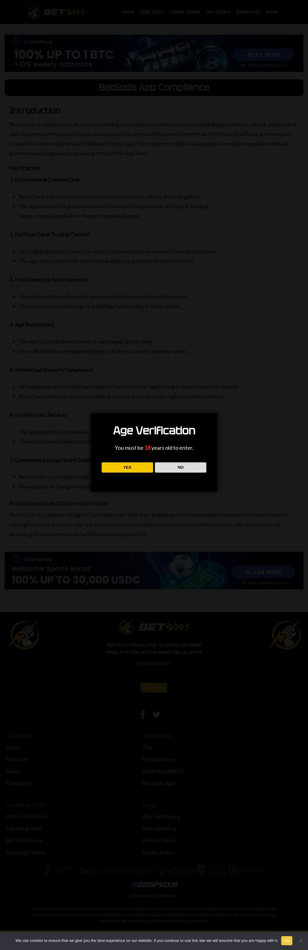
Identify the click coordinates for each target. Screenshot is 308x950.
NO (181, 467)
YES (127, 467)
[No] (300, 941)
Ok (286, 940)
